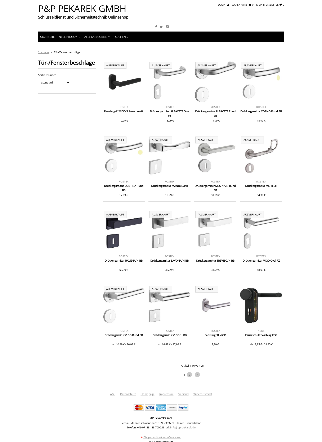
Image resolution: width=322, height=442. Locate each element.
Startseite (47, 37)
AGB (112, 394)
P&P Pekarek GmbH (82, 8)
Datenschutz (128, 394)
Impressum (166, 394)
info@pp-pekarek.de (183, 427)
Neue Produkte (69, 37)
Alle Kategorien (96, 37)
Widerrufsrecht (202, 394)
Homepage (148, 394)
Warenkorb (243, 4)
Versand (183, 394)
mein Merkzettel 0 (270, 4)
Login (223, 4)
